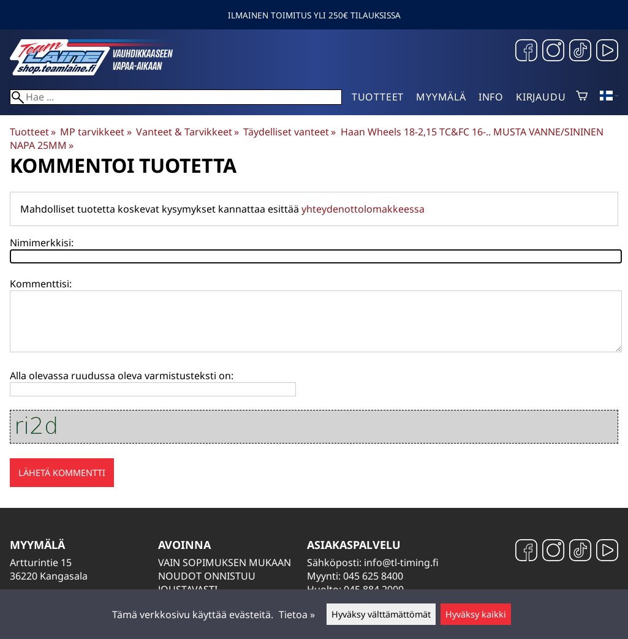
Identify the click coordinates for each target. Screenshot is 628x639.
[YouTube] (607, 51)
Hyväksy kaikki (475, 614)
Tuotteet (378, 97)
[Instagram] (553, 51)
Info (491, 97)
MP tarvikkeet (95, 131)
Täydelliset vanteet (289, 131)
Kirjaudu (541, 97)
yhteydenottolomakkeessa (363, 209)
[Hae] (176, 97)
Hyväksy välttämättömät (381, 614)
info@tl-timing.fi (401, 562)
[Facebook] (526, 51)
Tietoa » (297, 614)
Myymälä (441, 97)
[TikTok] (580, 51)
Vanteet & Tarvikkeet (187, 131)
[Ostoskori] (582, 97)
